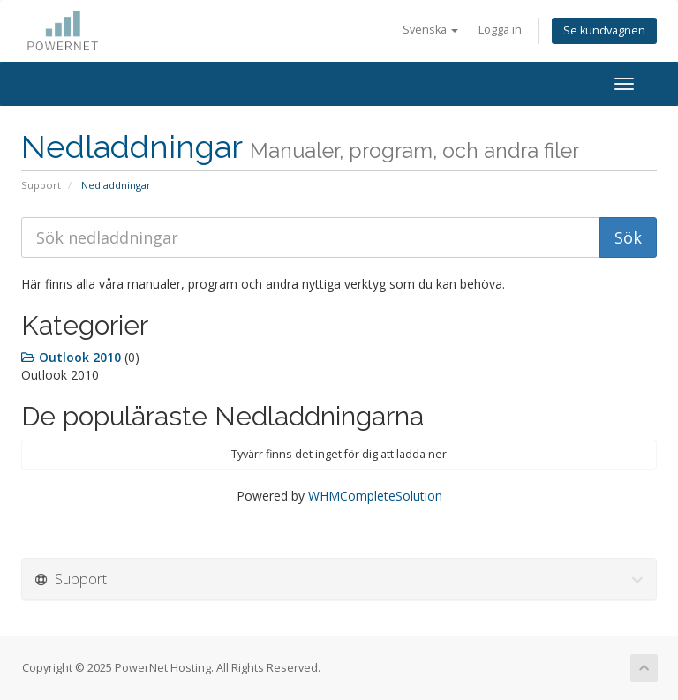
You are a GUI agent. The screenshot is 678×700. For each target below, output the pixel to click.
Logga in (500, 29)
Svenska (430, 29)
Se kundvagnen (604, 30)
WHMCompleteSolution (375, 495)
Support (41, 185)
